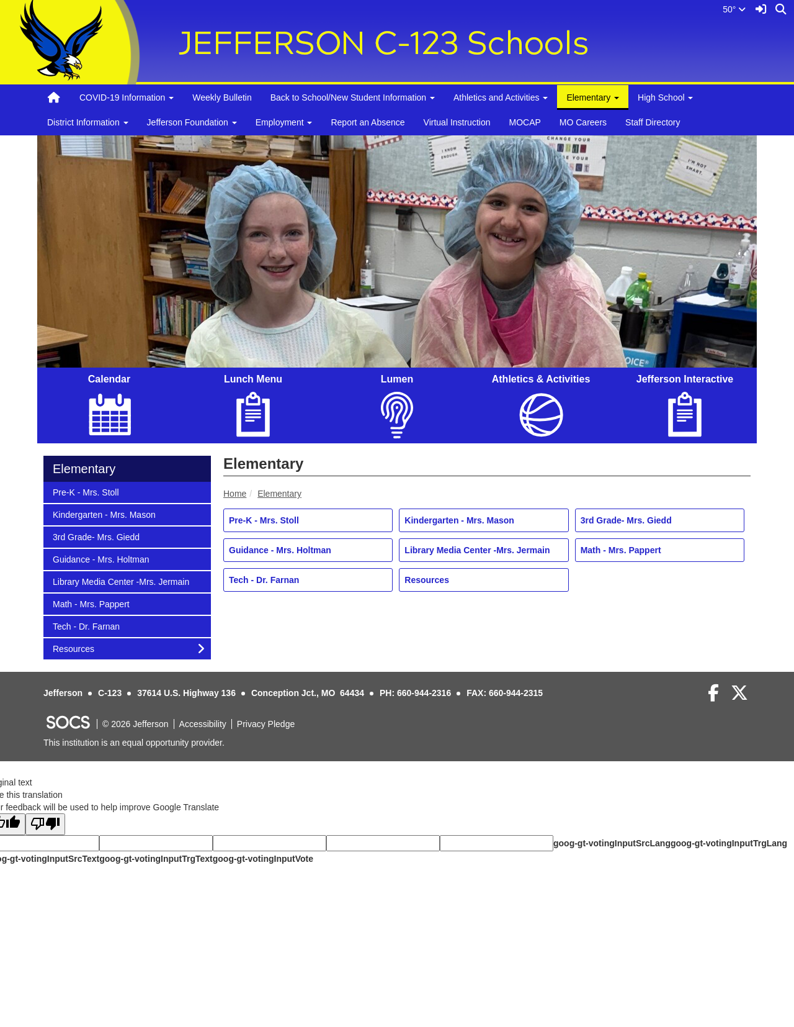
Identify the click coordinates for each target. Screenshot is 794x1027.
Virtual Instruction (457, 122)
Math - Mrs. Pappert (621, 550)
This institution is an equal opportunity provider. (134, 743)
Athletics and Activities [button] (500, 97)
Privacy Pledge (266, 724)
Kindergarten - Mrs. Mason (459, 520)
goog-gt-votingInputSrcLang (612, 843)
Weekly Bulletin (221, 97)
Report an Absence (367, 122)
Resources (426, 580)
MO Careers (583, 122)
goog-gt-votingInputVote (263, 859)
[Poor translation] (45, 824)
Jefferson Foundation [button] (192, 122)
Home (234, 494)
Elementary (279, 494)
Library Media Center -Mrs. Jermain (477, 550)
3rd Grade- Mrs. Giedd (626, 520)
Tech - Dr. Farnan (264, 580)
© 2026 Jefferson (135, 724)
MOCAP (524, 122)
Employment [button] (284, 122)
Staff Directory (652, 122)
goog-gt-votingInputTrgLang (729, 843)
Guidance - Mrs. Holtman (280, 550)
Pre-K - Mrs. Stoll (264, 520)
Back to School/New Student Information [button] (352, 97)
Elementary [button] (592, 97)
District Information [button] (87, 122)
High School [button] (665, 97)
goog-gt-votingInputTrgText (155, 859)
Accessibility (202, 724)
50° (734, 9)
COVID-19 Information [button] (126, 97)
